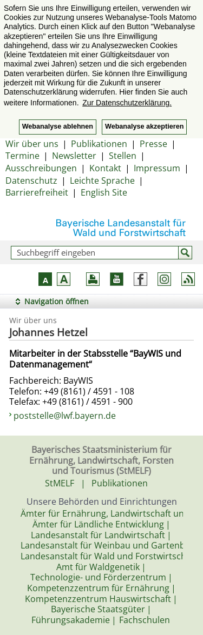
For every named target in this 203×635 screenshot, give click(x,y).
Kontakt (105, 168)
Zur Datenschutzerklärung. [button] (127, 102)
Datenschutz (31, 180)
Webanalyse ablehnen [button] (57, 126)
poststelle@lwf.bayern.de (65, 416)
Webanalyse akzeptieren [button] (144, 126)
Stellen (122, 156)
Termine (22, 156)
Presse (153, 144)
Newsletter (74, 156)
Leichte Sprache (102, 180)
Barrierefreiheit (36, 192)
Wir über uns (31, 144)
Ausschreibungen (41, 168)
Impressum (157, 168)
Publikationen (99, 144)
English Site (104, 192)
